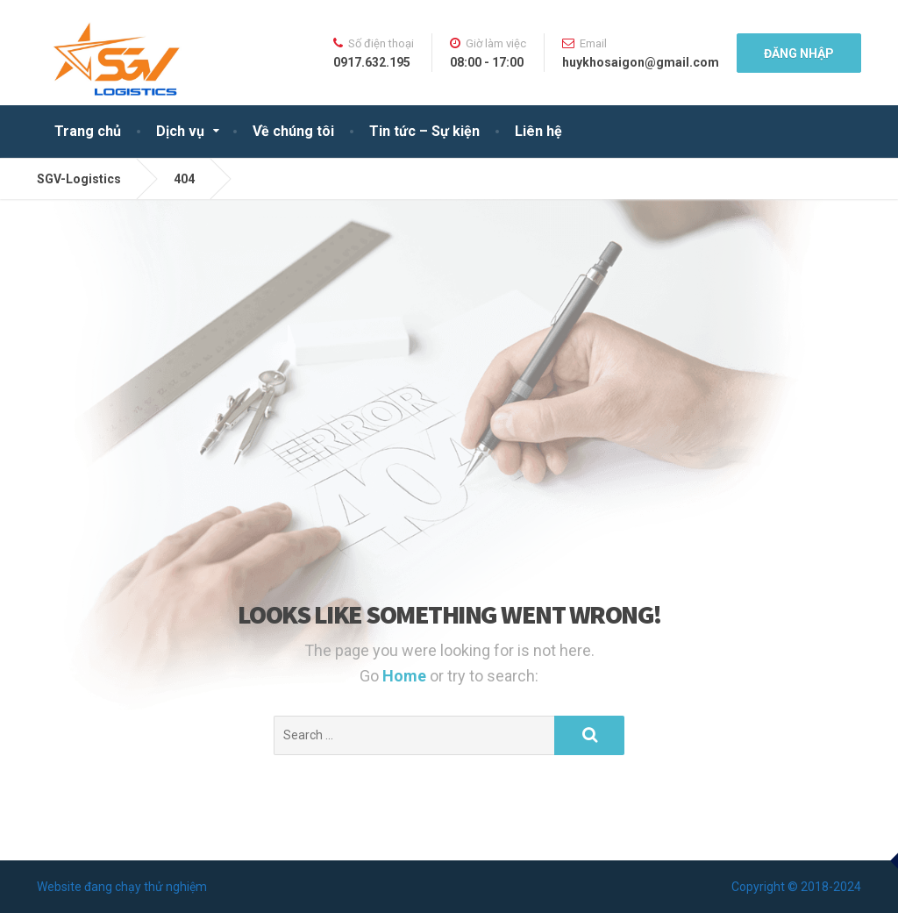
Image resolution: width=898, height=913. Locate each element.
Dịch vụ (180, 131)
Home (406, 676)
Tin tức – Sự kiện (424, 131)
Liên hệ (538, 131)
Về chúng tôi (293, 131)
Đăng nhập (799, 53)
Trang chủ (87, 131)
